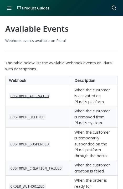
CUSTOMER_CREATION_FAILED (36, 168)
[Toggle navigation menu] (9, 8)
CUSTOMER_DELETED (27, 117)
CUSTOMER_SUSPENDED (29, 144)
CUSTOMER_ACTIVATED (29, 96)
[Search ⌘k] (114, 8)
